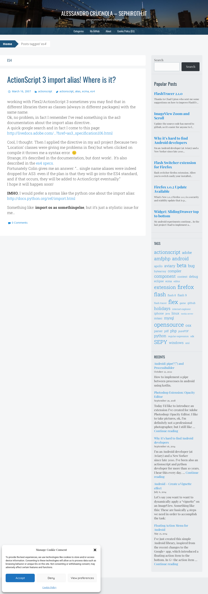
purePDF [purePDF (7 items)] (183, 331)
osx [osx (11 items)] (188, 325)
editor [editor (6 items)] (177, 281)
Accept (20, 578)
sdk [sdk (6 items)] (192, 336)
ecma (85, 91)
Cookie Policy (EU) (126, 31)
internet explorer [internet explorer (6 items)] (181, 309)
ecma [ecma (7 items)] (168, 281)
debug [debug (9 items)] (193, 276)
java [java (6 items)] (167, 313)
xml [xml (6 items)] (187, 342)
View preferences (82, 578)
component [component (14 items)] (165, 276)
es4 (92, 91)
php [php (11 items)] (173, 330)
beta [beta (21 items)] (181, 265)
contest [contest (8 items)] (182, 276)
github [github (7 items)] (191, 303)
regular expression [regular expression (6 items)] (178, 336)
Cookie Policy (49, 587)
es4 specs (44, 163)
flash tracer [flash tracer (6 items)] (160, 303)
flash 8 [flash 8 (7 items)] (172, 295)
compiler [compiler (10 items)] (174, 271)
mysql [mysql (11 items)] (169, 318)
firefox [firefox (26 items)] (186, 286)
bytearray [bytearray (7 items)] (160, 271)
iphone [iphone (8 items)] (159, 313)
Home (7, 44)
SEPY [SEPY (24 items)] (160, 341)
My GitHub (94, 31)
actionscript (45, 91)
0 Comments (20, 222)
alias (78, 91)
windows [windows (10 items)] (176, 342)
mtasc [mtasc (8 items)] (158, 318)
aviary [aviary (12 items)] (169, 265)
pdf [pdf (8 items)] (166, 331)
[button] (95, 550)
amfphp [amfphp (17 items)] (162, 258)
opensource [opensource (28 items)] (169, 324)
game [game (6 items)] (183, 303)
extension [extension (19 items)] (165, 287)
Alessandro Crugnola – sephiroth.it (104, 13)
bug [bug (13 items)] (191, 265)
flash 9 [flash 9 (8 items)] (182, 295)
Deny (51, 578)
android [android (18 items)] (180, 258)
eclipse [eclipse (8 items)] (159, 281)
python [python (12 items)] (160, 335)
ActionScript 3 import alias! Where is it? (61, 79)
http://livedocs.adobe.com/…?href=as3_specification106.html (60, 133)
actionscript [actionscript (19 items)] (167, 252)
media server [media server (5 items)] (187, 313)
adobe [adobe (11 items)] (187, 252)
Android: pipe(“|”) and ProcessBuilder (169, 366)
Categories (79, 31)
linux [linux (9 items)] (175, 313)
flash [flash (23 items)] (160, 294)
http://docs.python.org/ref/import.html (41, 198)
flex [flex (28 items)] (173, 301)
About (108, 31)
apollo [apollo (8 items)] (158, 266)
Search (158, 60)
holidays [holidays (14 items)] (162, 308)
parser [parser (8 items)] (158, 331)
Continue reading (166, 431)
